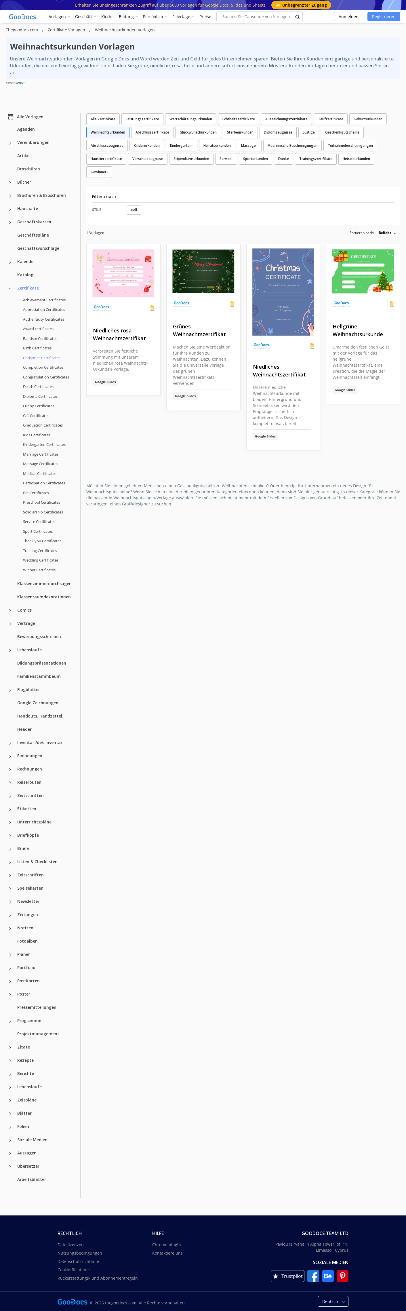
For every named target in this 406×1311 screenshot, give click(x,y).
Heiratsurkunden (217, 145)
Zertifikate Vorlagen (67, 30)
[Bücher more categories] (10, 182)
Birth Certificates (37, 348)
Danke (283, 158)
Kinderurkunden (147, 145)
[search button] (298, 16)
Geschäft (83, 16)
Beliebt (385, 232)
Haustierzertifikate (106, 158)
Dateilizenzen (71, 1244)
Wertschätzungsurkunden (190, 119)
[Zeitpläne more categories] (10, 1100)
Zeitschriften (30, 795)
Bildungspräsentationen (41, 663)
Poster (23, 994)
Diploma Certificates (40, 396)
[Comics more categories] (10, 610)
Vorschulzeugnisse (147, 158)
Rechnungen (29, 769)
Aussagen (27, 1153)
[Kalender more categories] (10, 262)
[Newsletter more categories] (10, 902)
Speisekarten (30, 888)
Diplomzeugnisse (278, 132)
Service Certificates (39, 521)
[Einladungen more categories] (10, 756)
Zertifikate (28, 288)
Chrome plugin (166, 1244)
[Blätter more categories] (10, 1114)
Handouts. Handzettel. (40, 716)
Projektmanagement (38, 1033)
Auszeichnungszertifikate (286, 119)
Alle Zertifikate (103, 119)
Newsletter (28, 901)
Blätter (24, 1113)
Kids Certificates (36, 434)
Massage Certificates (40, 463)
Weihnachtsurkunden (108, 132)
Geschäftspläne (33, 235)
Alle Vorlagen (25, 116)
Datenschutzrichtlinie (78, 1261)
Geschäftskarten (34, 221)
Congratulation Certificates (46, 377)
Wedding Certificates (40, 560)
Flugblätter (28, 689)
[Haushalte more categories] (10, 209)
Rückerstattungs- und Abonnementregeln (98, 1278)
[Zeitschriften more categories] (10, 796)
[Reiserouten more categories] (10, 783)
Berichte (25, 1073)
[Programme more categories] (10, 1021)
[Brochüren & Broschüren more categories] (10, 196)
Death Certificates (38, 386)
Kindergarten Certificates (44, 444)
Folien (23, 1126)
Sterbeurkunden (240, 132)
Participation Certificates (44, 483)
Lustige (309, 132)
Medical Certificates (39, 473)
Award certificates (38, 328)
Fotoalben (27, 941)
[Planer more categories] (10, 955)
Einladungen (29, 755)
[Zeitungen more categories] (10, 915)
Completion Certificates (43, 367)
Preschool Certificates (41, 502)
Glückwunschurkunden (198, 132)
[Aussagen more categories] (10, 1153)
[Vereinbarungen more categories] (10, 143)
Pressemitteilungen (36, 1007)
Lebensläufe (29, 649)
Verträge (26, 623)
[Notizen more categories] (10, 928)
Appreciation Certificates (44, 309)
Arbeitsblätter (31, 1179)
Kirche (107, 16)
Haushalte (27, 208)
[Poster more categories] (10, 994)
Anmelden (349, 16)
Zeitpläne (27, 1100)
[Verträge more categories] (10, 624)
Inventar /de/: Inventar (39, 742)
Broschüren (28, 169)
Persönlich (153, 16)
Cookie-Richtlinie (74, 1269)
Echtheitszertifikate (238, 119)
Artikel (24, 155)
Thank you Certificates (42, 540)
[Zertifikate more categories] (10, 288)
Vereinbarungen (33, 142)
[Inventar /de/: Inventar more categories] (10, 743)
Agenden (26, 129)
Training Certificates (40, 550)
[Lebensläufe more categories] (10, 650)
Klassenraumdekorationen (44, 597)
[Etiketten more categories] (10, 809)
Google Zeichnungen (37, 702)
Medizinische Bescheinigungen (292, 145)
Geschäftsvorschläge (38, 248)
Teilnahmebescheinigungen (350, 145)
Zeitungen (27, 914)
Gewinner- (99, 172)
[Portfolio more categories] (10, 968)
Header (24, 729)
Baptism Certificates (40, 338)
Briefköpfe (28, 835)
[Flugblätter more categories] (10, 690)
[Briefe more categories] (10, 849)
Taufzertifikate (330, 119)
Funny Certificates (38, 405)
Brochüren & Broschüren (41, 195)
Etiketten (26, 808)
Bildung (126, 16)
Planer (23, 954)
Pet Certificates (36, 492)
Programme (29, 1020)
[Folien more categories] (10, 1127)
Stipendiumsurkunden (191, 158)
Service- (226, 158)
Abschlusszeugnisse (107, 145)
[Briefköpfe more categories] (10, 835)
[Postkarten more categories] (10, 981)
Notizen (25, 928)
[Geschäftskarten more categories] (10, 222)
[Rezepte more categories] (10, 1061)
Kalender (26, 261)
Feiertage (181, 16)
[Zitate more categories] (10, 1047)
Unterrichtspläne (34, 822)
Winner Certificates (39, 569)
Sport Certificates (38, 531)
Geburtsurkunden (368, 119)
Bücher (24, 182)
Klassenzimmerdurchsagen (44, 583)
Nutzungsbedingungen (80, 1253)
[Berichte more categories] (10, 1074)
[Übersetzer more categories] (10, 1166)
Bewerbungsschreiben (39, 636)
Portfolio (26, 967)
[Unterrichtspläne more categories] (10, 822)
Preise (205, 16)
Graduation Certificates (43, 425)
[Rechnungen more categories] (10, 769)
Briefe (23, 848)
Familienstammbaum (39, 676)
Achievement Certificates (44, 299)
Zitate (23, 1047)
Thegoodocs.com (22, 30)
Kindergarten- (181, 145)
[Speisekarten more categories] (10, 888)
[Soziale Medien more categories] (10, 1140)
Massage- (249, 145)
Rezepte (25, 1060)
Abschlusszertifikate (152, 132)
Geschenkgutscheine (342, 132)
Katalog (25, 274)
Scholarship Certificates (43, 512)
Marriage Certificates (40, 454)
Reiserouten (29, 782)
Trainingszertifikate (315, 158)
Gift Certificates (36, 415)
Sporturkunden (255, 158)
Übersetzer (28, 1166)
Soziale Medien (32, 1139)
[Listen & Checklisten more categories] (10, 862)
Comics (24, 610)
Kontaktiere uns (167, 1253)
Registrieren (384, 16)
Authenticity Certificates (43, 319)
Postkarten (28, 980)
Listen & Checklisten (37, 861)
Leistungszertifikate (142, 119)
